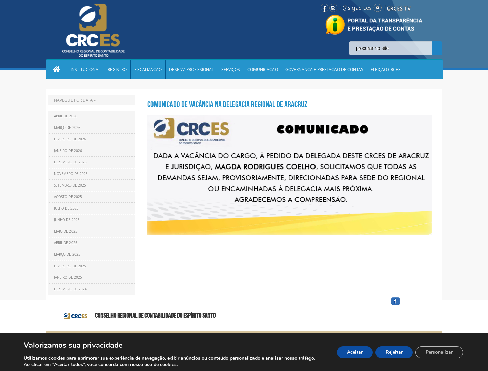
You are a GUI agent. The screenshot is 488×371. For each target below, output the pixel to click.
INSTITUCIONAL (85, 69)
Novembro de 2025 (71, 174)
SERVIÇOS (230, 69)
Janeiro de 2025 (68, 277)
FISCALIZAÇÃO (148, 69)
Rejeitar (394, 352)
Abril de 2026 (65, 116)
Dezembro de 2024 (70, 289)
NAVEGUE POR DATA (73, 100)
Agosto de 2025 (68, 197)
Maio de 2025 (65, 231)
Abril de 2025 (65, 243)
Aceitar (355, 352)
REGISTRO (117, 69)
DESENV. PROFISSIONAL (191, 69)
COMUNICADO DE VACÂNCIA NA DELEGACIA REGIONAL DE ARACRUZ (227, 104)
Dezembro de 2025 (70, 162)
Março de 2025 (67, 254)
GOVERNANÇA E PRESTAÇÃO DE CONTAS (324, 69)
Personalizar (439, 352)
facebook (411, 305)
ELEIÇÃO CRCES (386, 69)
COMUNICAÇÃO (262, 69)
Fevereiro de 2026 (70, 139)
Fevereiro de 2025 (70, 266)
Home (56, 69)
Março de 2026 (67, 127)
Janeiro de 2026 (68, 151)
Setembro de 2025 (70, 185)
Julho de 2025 (66, 208)
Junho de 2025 (67, 220)
